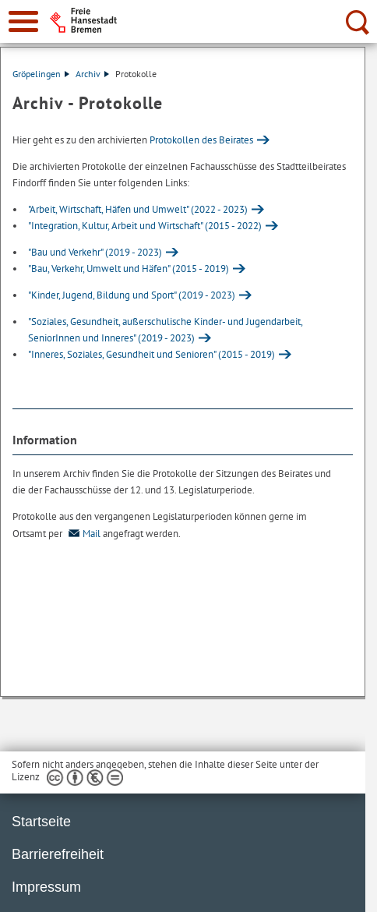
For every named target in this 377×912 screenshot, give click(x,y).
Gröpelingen (40, 74)
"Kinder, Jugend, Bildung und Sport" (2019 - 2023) (131, 295)
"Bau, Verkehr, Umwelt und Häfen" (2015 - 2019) (128, 268)
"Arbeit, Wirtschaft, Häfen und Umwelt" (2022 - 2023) (138, 209)
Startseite (41, 821)
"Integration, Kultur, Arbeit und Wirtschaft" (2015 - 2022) (145, 225)
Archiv (92, 74)
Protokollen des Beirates (201, 140)
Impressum (46, 887)
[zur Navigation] (23, 21)
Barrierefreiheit (58, 854)
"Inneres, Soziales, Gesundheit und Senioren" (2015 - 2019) (151, 354)
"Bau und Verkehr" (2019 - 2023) (95, 252)
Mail (82, 533)
